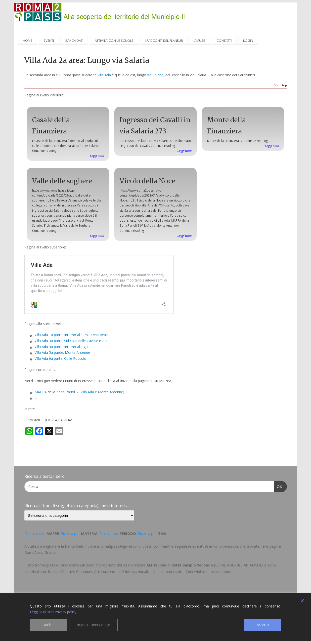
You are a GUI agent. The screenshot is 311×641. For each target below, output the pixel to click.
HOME (27, 40)
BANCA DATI (74, 40)
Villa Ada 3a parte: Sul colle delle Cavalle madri (71, 340)
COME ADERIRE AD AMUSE (238, 564)
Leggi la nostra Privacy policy (53, 611)
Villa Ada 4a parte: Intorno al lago (61, 346)
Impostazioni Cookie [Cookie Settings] (93, 624)
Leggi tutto (97, 156)
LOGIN (248, 40)
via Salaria (155, 75)
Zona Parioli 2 (67, 392)
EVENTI (49, 40)
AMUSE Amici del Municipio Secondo (179, 564)
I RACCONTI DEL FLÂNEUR (164, 40)
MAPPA (41, 392)
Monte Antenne (110, 392)
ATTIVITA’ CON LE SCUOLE (114, 40)
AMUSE (199, 40)
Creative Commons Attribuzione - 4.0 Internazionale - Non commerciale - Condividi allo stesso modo (146, 571)
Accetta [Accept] (263, 624)
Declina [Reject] (48, 624)
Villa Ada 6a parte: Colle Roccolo (60, 358)
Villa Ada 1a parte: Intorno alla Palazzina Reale (72, 334)
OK (278, 486)
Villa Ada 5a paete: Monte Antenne (62, 352)
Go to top (280, 85)
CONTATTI (224, 40)
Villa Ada (104, 75)
